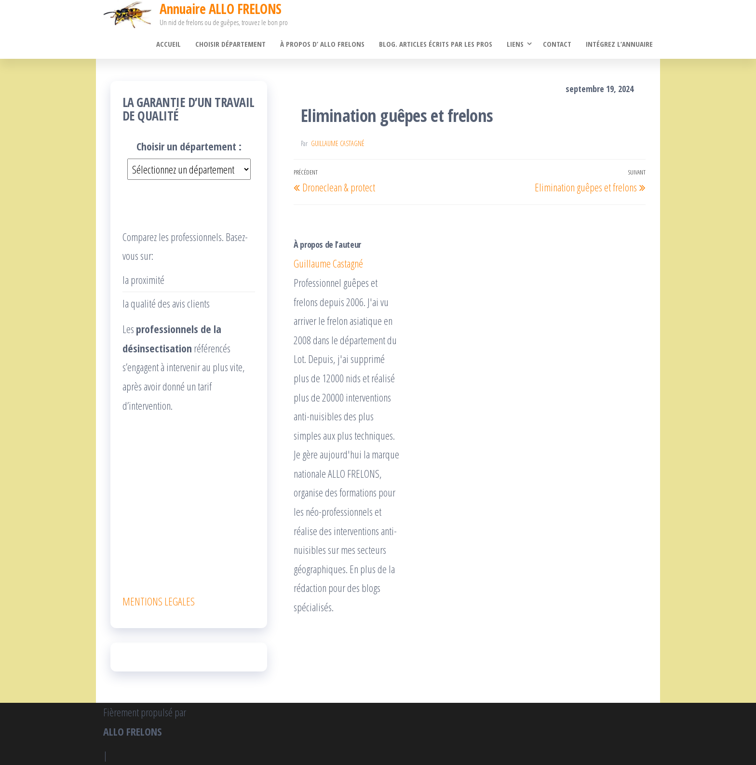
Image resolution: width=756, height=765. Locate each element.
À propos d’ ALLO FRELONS (322, 44)
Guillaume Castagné (337, 143)
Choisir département (230, 44)
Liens (515, 44)
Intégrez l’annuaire (619, 44)
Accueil (168, 44)
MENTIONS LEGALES (158, 601)
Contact (557, 44)
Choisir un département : (189, 146)
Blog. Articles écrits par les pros (435, 44)
